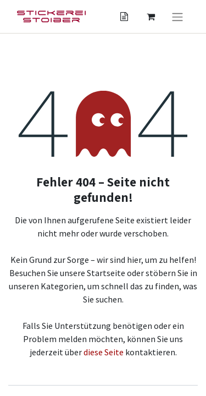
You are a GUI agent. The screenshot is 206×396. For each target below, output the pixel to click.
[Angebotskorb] (124, 17)
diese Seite (103, 352)
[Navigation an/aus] (177, 16)
